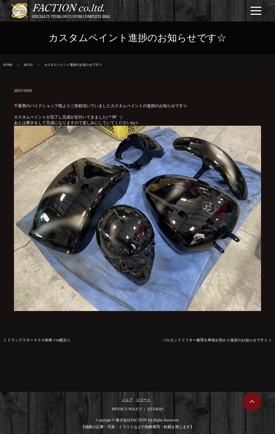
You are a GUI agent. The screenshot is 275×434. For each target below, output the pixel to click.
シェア (127, 400)
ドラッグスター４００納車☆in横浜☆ (38, 340)
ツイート (143, 400)
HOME (8, 65)
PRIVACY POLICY (127, 409)
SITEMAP (155, 409)
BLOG (28, 65)
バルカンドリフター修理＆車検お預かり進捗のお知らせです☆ (215, 340)
